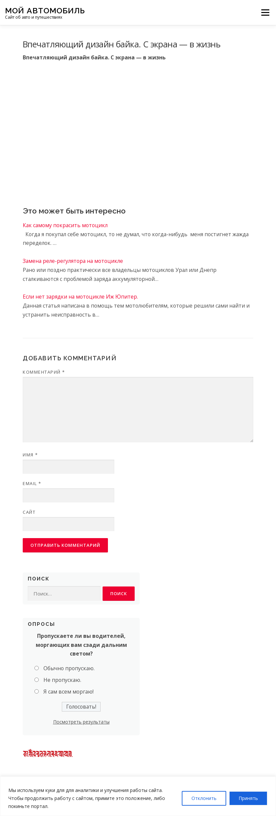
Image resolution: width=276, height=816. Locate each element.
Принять (248, 798)
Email (32, 483)
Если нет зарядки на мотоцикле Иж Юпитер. (80, 296)
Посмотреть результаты (81, 722)
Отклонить (204, 798)
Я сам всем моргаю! (68, 691)
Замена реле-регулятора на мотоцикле (73, 261)
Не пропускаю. (62, 680)
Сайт (29, 512)
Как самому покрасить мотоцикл (65, 225)
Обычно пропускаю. (69, 668)
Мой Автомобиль (45, 10)
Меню (265, 12)
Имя (30, 455)
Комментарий (44, 372)
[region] (138, 796)
